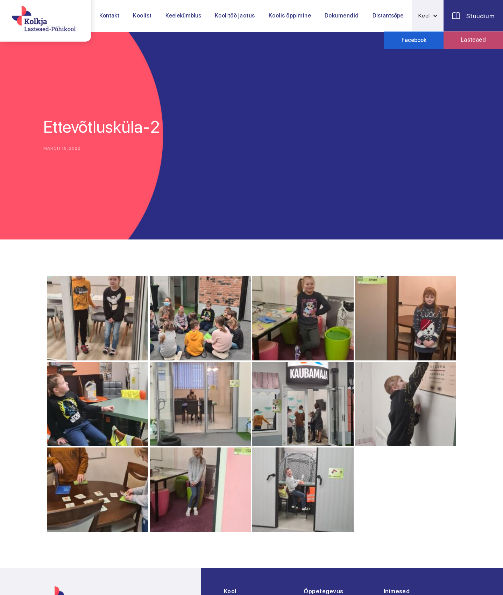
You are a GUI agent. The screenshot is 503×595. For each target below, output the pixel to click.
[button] (142, 15)
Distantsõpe (388, 15)
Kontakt (109, 15)
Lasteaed (473, 39)
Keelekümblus (183, 15)
